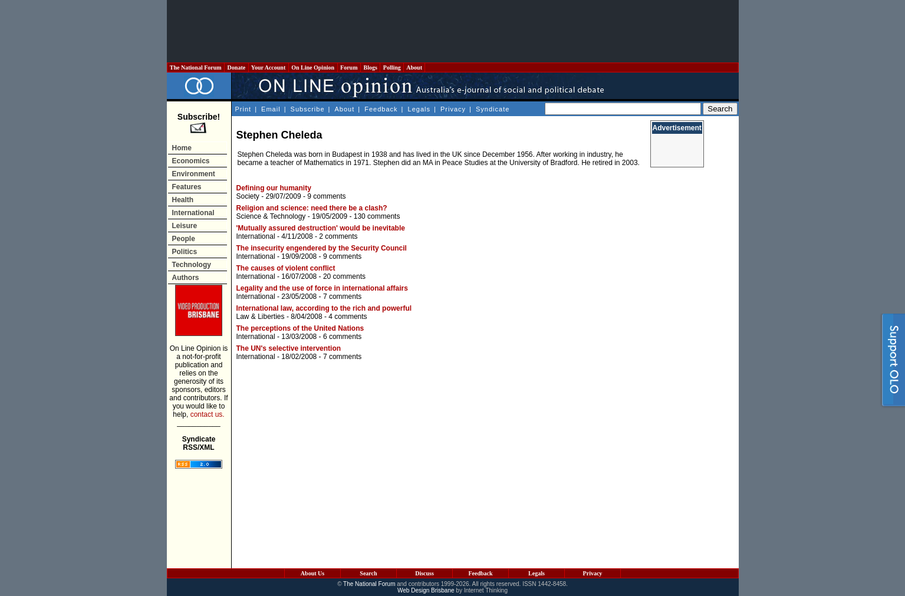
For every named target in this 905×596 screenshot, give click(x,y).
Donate (236, 67)
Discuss (424, 573)
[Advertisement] (452, 31)
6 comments (342, 336)
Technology (191, 265)
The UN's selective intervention (288, 348)
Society (247, 196)
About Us (312, 573)
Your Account (268, 67)
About (414, 67)
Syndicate (492, 109)
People (183, 239)
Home (182, 148)
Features (187, 187)
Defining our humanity (273, 188)
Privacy (453, 109)
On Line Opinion (313, 67)
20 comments (344, 276)
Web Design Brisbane (426, 590)
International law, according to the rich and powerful (324, 308)
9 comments (326, 196)
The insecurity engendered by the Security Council (321, 248)
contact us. (207, 414)
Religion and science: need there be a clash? (311, 208)
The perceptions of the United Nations (300, 328)
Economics (191, 161)
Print (243, 109)
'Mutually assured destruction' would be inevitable (320, 228)
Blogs (370, 67)
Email (271, 109)
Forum (349, 67)
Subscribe (308, 109)
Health (183, 200)
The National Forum (196, 67)
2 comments (338, 236)
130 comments (377, 216)
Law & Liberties (260, 316)
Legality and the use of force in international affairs (322, 288)
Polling (391, 67)
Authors (185, 278)
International (193, 213)
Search (368, 573)
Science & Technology (271, 216)
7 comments (342, 296)
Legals (419, 109)
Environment (193, 174)
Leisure (185, 226)
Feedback (380, 109)
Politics (185, 252)
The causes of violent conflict (285, 268)
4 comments (347, 316)
